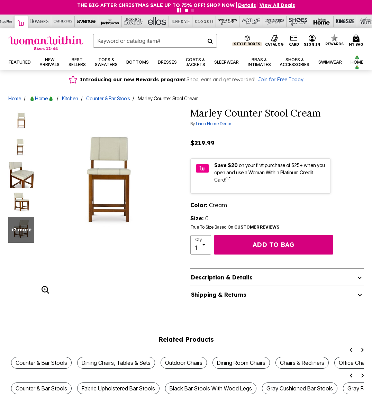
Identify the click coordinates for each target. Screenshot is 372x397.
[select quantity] (200, 245)
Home (14, 98)
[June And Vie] (180, 21)
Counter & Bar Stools (108, 98)
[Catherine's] (63, 21)
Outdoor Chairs (183, 362)
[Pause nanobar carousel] (179, 10)
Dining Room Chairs (241, 362)
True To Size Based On (235, 227)
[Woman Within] (21, 22)
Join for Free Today (280, 79)
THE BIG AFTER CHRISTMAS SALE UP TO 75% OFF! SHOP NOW (156, 5)
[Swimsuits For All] (227, 21)
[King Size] (345, 21)
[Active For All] (251, 21)
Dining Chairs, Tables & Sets (116, 362)
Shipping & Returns (218, 294)
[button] (247, 5)
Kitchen (70, 98)
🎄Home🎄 (41, 98)
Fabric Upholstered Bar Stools (118, 388)
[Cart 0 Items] (357, 40)
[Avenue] (86, 21)
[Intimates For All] (275, 21)
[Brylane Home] (322, 21)
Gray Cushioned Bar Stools (299, 388)
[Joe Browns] (110, 21)
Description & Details (222, 277)
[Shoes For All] (298, 21)
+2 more (21, 230)
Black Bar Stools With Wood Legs (211, 388)
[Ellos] (157, 21)
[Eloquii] (204, 21)
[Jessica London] (133, 21)
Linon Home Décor (213, 123)
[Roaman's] (39, 21)
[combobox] (155, 41)
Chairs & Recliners (302, 362)
